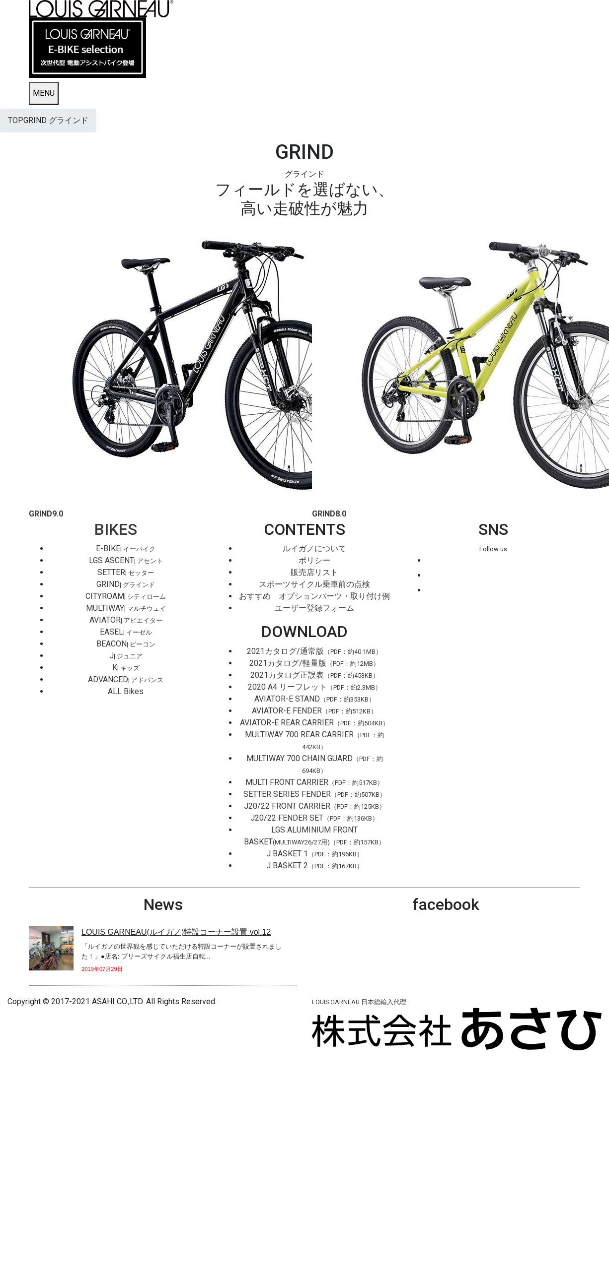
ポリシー (314, 560)
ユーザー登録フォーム (314, 608)
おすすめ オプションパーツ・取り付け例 (314, 596)
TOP (15, 120)
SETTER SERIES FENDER (314, 794)
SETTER (125, 572)
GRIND (125, 584)
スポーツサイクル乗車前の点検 (314, 584)
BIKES (115, 529)
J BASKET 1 (314, 853)
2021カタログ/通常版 (314, 651)
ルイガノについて (314, 548)
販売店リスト (314, 572)
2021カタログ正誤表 (314, 675)
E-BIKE (125, 548)
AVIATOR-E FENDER (314, 710)
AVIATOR (125, 620)
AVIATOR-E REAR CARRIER (314, 722)
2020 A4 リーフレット (314, 687)
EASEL (126, 632)
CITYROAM (125, 596)
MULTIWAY (126, 608)
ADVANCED (125, 679)
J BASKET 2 (314, 865)
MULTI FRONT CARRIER (314, 782)
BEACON (125, 643)
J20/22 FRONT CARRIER (314, 806)
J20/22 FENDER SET (314, 818)
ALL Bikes (126, 691)
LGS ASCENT (126, 560)
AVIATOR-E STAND (314, 699)
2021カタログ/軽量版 (314, 663)
